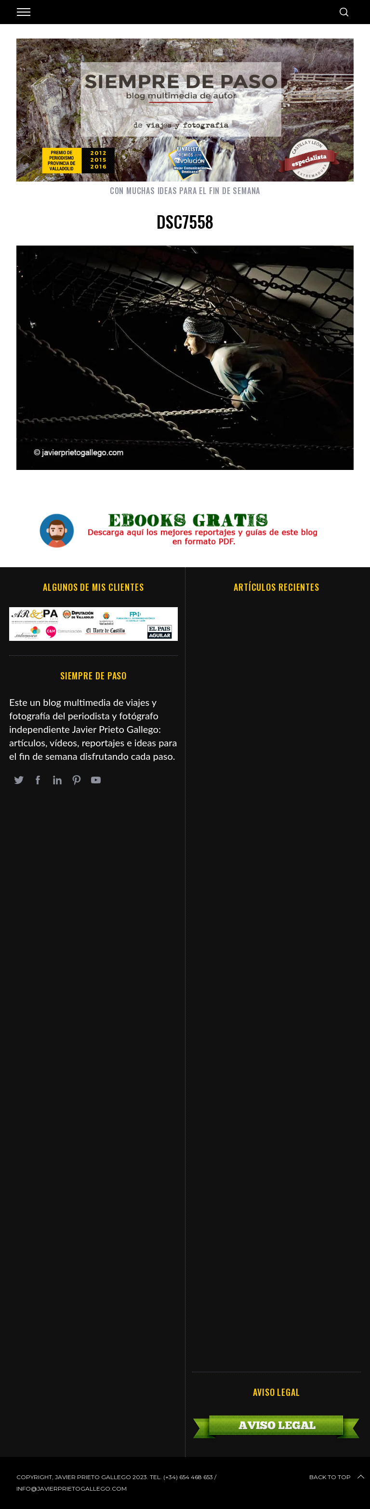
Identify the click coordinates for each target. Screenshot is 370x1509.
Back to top (337, 1477)
